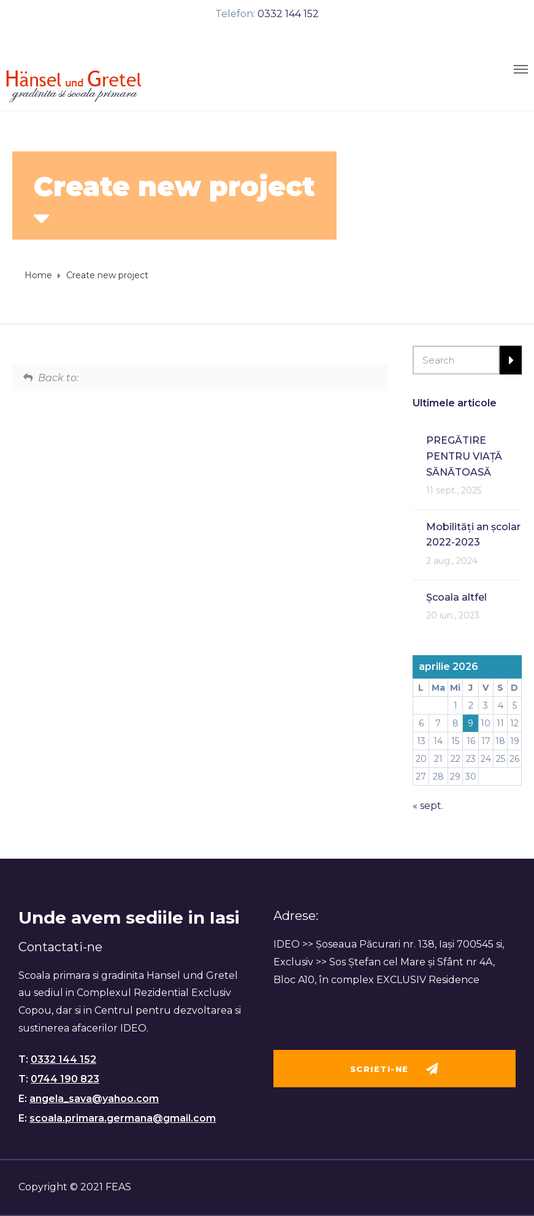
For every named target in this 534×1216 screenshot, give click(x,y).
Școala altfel (456, 597)
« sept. (428, 805)
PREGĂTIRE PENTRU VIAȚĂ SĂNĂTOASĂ (464, 456)
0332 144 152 (288, 14)
